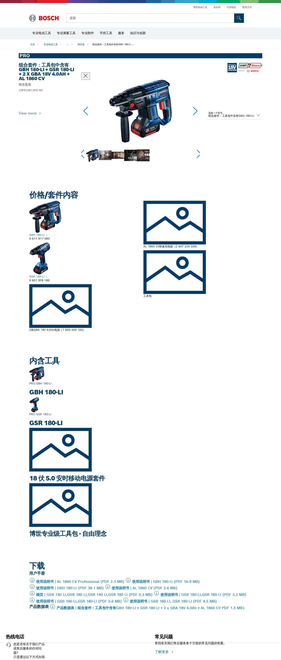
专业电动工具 (51, 44)
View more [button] (28, 113)
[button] (195, 111)
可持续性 (231, 7)
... (68, 44)
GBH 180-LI (37, 234)
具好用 (217, 7)
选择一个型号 (215, 112)
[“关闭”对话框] (85, 76)
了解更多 (162, 651)
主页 (32, 44)
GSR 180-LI (36, 276)
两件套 (81, 44)
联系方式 (247, 7)
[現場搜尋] (239, 18)
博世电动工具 (200, 7)
